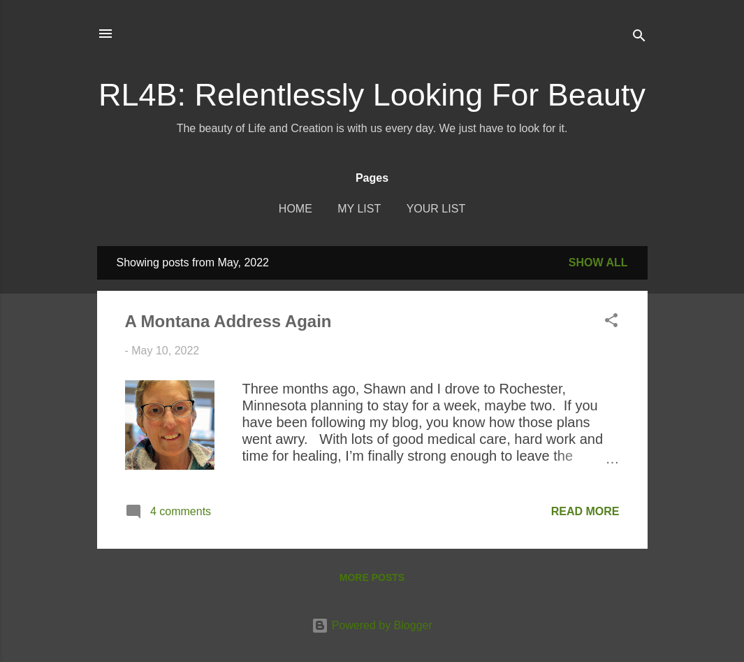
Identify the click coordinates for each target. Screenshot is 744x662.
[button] (611, 322)
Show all (598, 262)
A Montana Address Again (228, 321)
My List (359, 209)
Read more (585, 511)
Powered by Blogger (372, 625)
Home (295, 209)
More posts (372, 577)
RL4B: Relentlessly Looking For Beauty (372, 95)
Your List (436, 209)
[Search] (639, 38)
